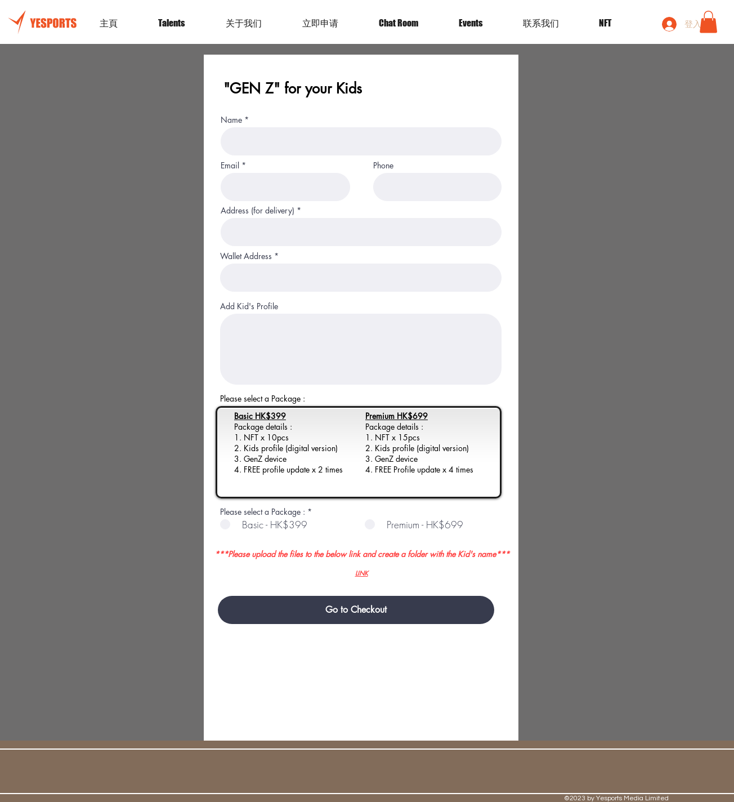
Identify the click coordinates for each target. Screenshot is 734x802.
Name (231, 120)
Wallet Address (246, 256)
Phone (383, 166)
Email (230, 166)
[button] (482, 23)
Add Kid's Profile (249, 306)
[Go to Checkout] (356, 610)
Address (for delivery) (257, 211)
